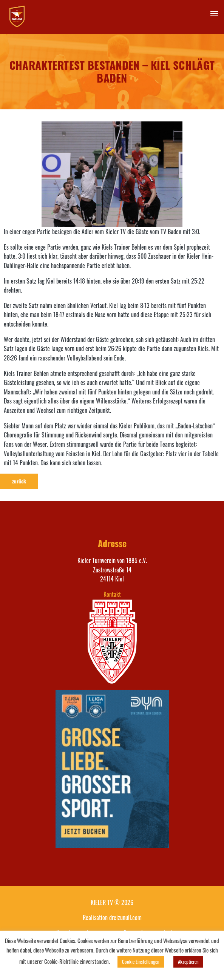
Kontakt (112, 594)
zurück (19, 481)
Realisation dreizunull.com (112, 917)
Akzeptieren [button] (188, 961)
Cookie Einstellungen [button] (140, 961)
